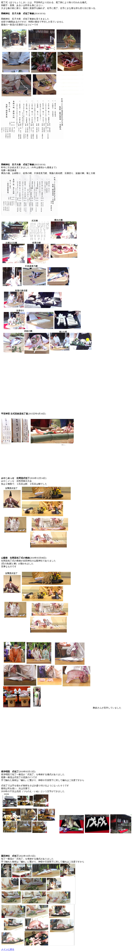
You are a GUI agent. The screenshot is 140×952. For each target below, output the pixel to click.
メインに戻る (7, 949)
